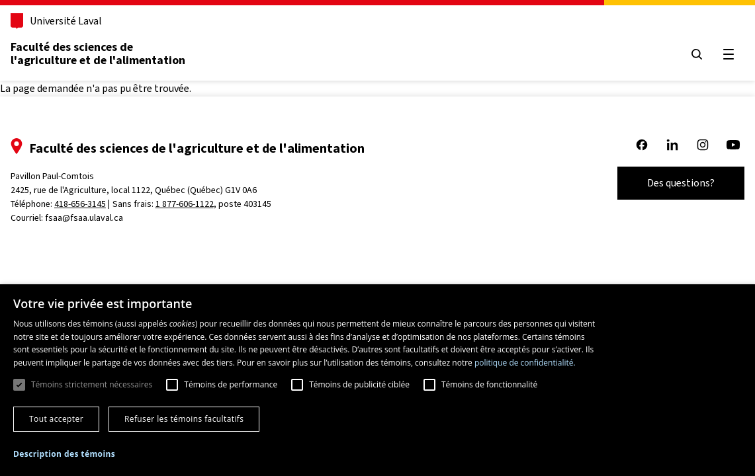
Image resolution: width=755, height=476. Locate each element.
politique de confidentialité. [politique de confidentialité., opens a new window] (525, 362)
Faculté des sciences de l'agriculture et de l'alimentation (98, 53)
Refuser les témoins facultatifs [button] (184, 418)
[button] (64, 454)
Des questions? (681, 183)
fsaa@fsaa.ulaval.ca (84, 218)
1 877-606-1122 (184, 204)
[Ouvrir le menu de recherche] (697, 54)
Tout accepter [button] (56, 418)
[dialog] (377, 380)
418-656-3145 (80, 204)
